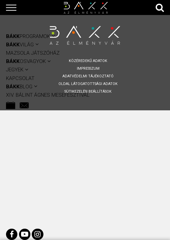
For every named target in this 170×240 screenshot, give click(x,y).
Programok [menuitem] (28, 36)
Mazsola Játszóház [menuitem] (32, 53)
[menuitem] (10, 105)
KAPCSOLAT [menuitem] (20, 78)
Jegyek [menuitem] (14, 70)
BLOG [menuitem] (19, 87)
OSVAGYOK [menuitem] (26, 61)
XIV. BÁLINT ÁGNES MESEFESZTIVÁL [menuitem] (48, 95)
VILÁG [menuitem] (20, 45)
